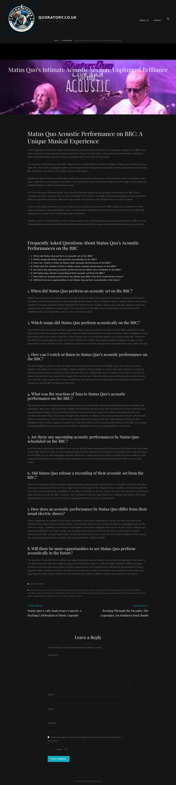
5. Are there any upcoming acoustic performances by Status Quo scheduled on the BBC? (76, 269)
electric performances (112, 590)
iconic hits (41, 593)
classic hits (94, 590)
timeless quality (55, 596)
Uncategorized (67, 40)
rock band (82, 593)
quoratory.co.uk (57, 17)
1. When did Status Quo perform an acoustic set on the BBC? (62, 256)
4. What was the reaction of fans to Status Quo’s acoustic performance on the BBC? (73, 266)
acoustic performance (58, 590)
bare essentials (76, 590)
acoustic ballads (38, 590)
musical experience (56, 593)
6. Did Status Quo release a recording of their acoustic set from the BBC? (68, 273)
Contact (157, 19)
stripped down (130, 593)
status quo (93, 593)
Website (52, 723)
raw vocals (71, 593)
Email (51, 708)
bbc (86, 590)
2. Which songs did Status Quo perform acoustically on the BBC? (64, 259)
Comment (53, 655)
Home (56, 40)
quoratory (100, 91)
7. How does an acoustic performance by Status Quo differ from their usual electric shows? (77, 276)
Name (51, 694)
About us (144, 19)
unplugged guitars (72, 596)
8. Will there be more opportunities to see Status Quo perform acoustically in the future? (75, 280)
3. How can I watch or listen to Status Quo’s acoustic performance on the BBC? (71, 262)
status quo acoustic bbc (110, 593)
